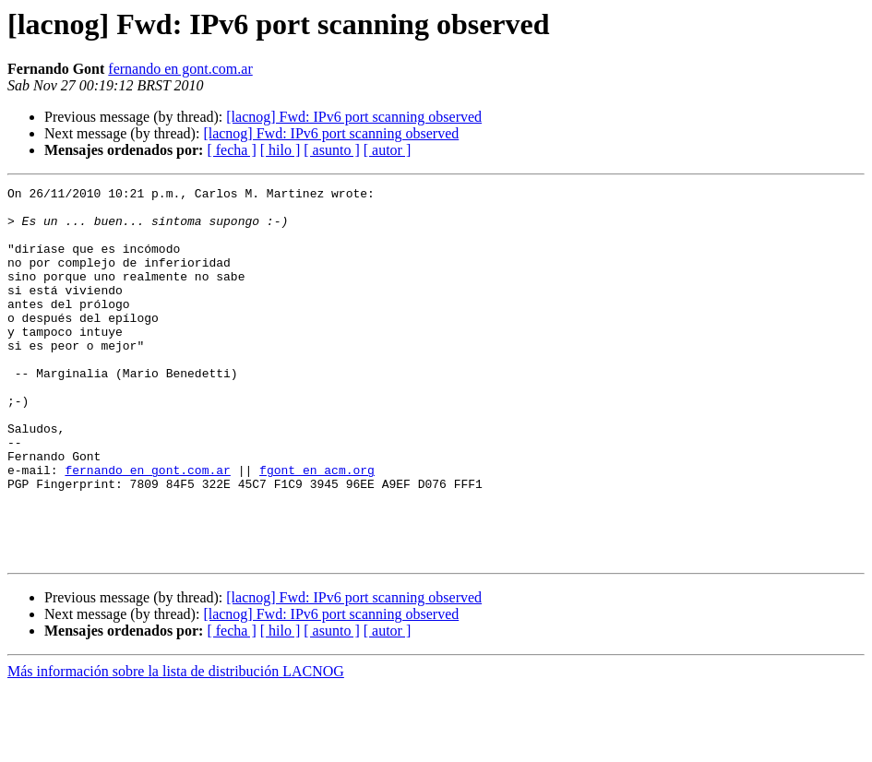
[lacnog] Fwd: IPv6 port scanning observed (354, 117)
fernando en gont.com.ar (180, 69)
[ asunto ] (331, 150)
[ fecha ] (231, 150)
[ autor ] (388, 150)
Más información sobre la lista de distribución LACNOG (175, 746)
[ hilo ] (280, 150)
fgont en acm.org (317, 527)
